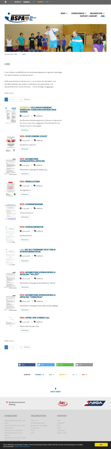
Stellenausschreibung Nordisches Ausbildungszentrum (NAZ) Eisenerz (38, 109)
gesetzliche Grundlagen (39, 425)
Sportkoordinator (31, 227)
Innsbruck (40, 2)
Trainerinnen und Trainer (14, 430)
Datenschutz (61, 433)
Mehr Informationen (22, 446)
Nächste (27, 99)
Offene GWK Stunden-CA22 (34, 317)
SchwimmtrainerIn (31, 204)
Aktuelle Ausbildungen (12, 440)
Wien (52, 2)
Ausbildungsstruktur (38, 423)
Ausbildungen (78, 13)
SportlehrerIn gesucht (33, 136)
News (64, 13)
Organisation (97, 13)
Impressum (61, 430)
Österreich (26, 2)
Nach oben (55, 390)
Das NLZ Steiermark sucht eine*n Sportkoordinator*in (38, 250)
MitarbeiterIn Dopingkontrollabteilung (32, 160)
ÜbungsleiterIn (30, 181)
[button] (105, 2)
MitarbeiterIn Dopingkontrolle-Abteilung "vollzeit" (38, 273)
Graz (33, 2)
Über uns (34, 420)
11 (20, 99)
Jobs (103, 16)
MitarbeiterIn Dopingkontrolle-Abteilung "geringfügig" (38, 296)
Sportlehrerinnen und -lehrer (15, 438)
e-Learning (35, 428)
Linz (47, 2)
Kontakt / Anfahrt (88, 16)
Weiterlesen (25, 130)
